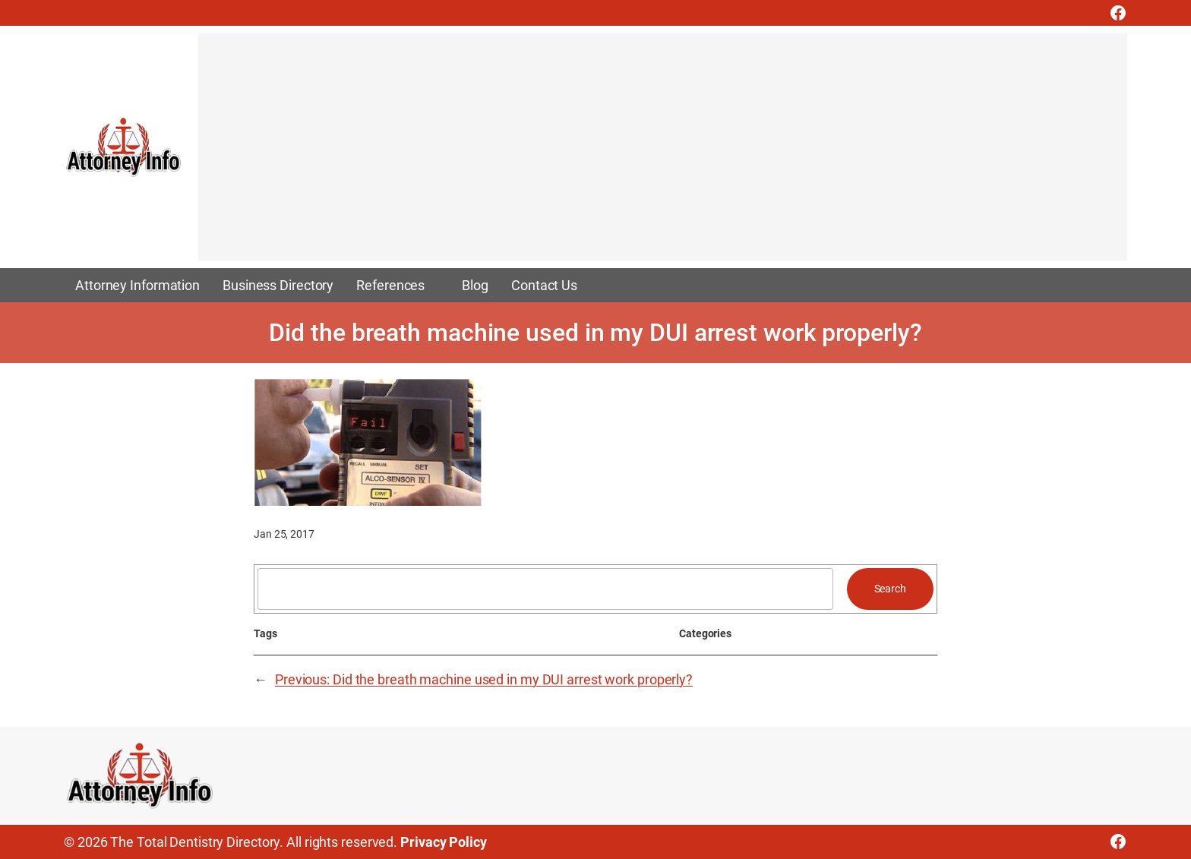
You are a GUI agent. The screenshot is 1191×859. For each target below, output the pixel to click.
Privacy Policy (443, 842)
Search (890, 589)
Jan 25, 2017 (284, 534)
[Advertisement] (654, 154)
